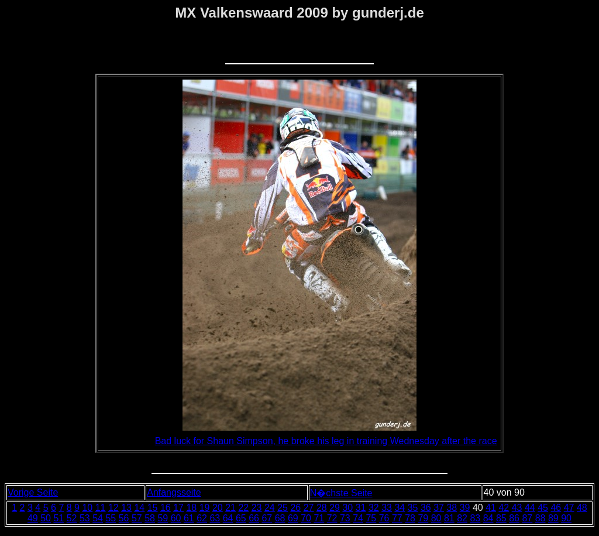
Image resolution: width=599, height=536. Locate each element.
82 (462, 518)
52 (72, 518)
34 (399, 508)
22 (243, 508)
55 (110, 518)
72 (332, 518)
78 (410, 518)
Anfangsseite (174, 492)
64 (228, 518)
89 (553, 518)
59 (162, 518)
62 (202, 518)
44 (530, 508)
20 (217, 508)
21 (230, 508)
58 (149, 518)
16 (165, 508)
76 (384, 518)
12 (113, 508)
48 (582, 508)
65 (241, 518)
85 (501, 518)
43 (517, 508)
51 (58, 518)
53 (85, 518)
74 (358, 518)
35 (413, 508)
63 (214, 518)
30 (347, 508)
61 (189, 518)
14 (139, 508)
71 (319, 518)
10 (87, 508)
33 (386, 508)
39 (465, 508)
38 (451, 508)
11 (100, 508)
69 (293, 518)
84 (488, 518)
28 (321, 508)
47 (569, 508)
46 (555, 508)
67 (266, 518)
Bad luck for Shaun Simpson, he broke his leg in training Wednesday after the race (326, 441)
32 (374, 508)
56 (124, 518)
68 (280, 518)
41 (491, 508)
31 (361, 508)
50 (45, 518)
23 (257, 508)
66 (254, 518)
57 (137, 518)
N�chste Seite (341, 493)
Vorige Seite (33, 492)
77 (397, 518)
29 (334, 508)
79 (423, 518)
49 (32, 518)
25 (282, 508)
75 (371, 518)
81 (449, 518)
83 (475, 518)
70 (306, 518)
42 (503, 508)
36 (426, 508)
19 (204, 508)
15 (152, 508)
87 (527, 518)
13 (126, 508)
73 (345, 518)
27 (309, 508)
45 (543, 508)
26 (295, 508)
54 (97, 518)
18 (191, 508)
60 (176, 518)
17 (178, 508)
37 (438, 508)
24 (269, 508)
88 (540, 518)
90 (566, 518)
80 (436, 518)
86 (514, 518)
